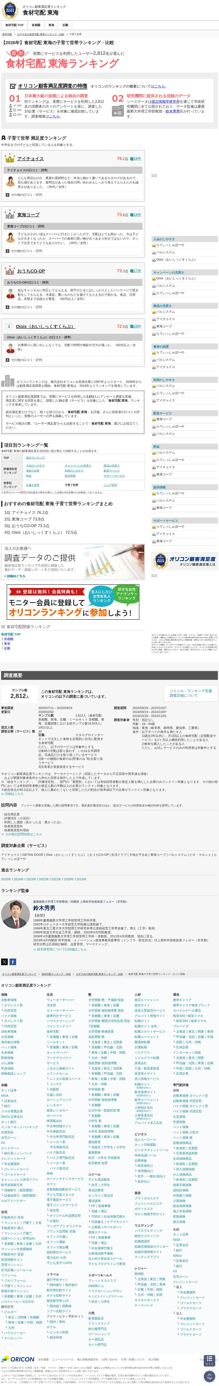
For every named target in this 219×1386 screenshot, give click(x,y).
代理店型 (10, 1010)
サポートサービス (114, 475)
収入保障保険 (185, 1169)
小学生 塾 (95, 1121)
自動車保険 (9, 1000)
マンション (12, 1222)
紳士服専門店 (97, 1329)
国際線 (66, 1306)
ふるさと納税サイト (61, 1068)
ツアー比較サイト (59, 1311)
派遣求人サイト (145, 1073)
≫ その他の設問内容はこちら (21, 834)
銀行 (7, 1106)
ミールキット (56, 1042)
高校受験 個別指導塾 (102, 1063)
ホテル (51, 1327)
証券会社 (10, 1101)
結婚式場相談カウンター (151, 1246)
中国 (210, 1037)
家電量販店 (96, 1318)
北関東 (22, 1317)
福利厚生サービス (59, 1252)
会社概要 (43, 1359)
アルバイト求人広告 (148, 1123)
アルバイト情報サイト (149, 1016)
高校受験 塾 (96, 1037)
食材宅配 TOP (11, 634)
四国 (179, 1042)
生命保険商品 (182, 1158)
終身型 (180, 1148)
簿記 (104, 1211)
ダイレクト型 (13, 1005)
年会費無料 (12, 1164)
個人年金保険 (182, 1211)
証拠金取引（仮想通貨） (21, 1195)
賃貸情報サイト (12, 1259)
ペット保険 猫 (182, 1137)
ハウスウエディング (148, 1230)
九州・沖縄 (99, 1058)
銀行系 (8, 1153)
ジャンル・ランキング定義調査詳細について (191, 693)
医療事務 (104, 1206)
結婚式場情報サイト (148, 1252)
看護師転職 (142, 1042)
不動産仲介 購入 (12, 1228)
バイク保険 (9, 1016)
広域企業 (182, 1047)
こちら (159, 86)
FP (93, 1206)
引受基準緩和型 (187, 1153)
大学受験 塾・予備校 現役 (106, 1000)
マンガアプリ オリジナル (64, 1226)
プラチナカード (191, 1308)
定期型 (193, 1148)
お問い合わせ (109, 1359)
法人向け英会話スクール (105, 1258)
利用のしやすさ (74, 470)
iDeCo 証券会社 (12, 1116)
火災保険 (7, 1037)
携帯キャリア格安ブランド (191, 1005)
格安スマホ (198, 1021)
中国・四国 (34, 1322)
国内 (53, 1321)
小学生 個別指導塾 (101, 1131)
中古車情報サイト (59, 1126)
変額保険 (179, 1216)
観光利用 (56, 1337)
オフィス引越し (57, 1236)
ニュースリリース (62, 1359)
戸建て (27, 1222)
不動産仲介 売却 (12, 1217)
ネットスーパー (57, 1052)
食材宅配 (53, 1031)
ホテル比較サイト (59, 1295)
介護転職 (140, 1047)
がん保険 (7, 1063)
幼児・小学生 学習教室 (104, 1157)
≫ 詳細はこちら (12, 793)
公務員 (96, 1227)
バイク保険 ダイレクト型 (190, 1106)
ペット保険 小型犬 (186, 1132)
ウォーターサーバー (61, 1000)
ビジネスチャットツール (151, 1150)
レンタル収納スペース (65, 1079)
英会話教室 (96, 1190)
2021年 (56, 879)
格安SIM (182, 1021)
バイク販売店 (56, 1152)
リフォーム (9, 1275)
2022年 (44, 879)
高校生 (96, 1147)
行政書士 (97, 1222)
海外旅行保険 (10, 1042)
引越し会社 (54, 1094)
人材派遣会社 (143, 1116)
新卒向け (144, 1181)
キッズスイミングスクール (105, 1296)
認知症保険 (180, 1190)
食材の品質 (32, 470)
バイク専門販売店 (62, 1157)
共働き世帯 (32, 485)
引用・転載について (133, 1359)
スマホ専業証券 (12, 1111)
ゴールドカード (15, 1174)
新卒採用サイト (145, 1093)
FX (3, 1143)
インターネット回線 (187, 1052)
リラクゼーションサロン (105, 1291)
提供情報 (70, 475)
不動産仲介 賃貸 (12, 1254)
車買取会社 (54, 1121)
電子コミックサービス (62, 1205)
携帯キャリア (182, 1000)
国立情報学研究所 (166, 101)
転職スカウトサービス (149, 1031)
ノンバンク (24, 1153)
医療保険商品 (182, 1143)
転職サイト (142, 1021)
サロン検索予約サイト (149, 1214)
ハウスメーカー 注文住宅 (17, 1301)
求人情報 (153, 1359)
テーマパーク (143, 1305)
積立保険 (179, 1222)
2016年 (81, 879)
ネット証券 (9, 1090)
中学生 (108, 1147)
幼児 (94, 1185)
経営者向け (145, 1165)
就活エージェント (146, 1000)
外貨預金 (7, 1132)
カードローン (10, 1148)
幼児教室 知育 (98, 1163)
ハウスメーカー (15, 1333)
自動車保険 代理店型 (187, 1101)
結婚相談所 (142, 1241)
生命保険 (7, 1052)
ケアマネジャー (118, 1222)
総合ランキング (35, 457)
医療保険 (7, 1058)
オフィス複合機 (57, 1247)
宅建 (94, 1211)
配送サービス (112, 470)
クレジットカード (13, 1158)
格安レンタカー (57, 1110)
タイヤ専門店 (97, 1344)
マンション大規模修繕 (16, 1249)
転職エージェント (146, 1037)
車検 (50, 1173)
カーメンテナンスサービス (65, 1178)
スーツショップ (99, 1334)
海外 (62, 1321)
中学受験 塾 (96, 1089)
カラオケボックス (146, 1300)
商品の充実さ (112, 465)
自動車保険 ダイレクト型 (190, 1095)
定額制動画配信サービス (64, 1189)
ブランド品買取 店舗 (61, 1231)
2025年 (6, 879)
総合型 (54, 1210)
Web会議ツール (145, 1155)
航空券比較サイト (59, 1290)
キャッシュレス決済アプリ (19, 1179)
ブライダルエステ (146, 1198)
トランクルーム (57, 1073)
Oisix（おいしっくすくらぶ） (45, 326)
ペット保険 (9, 1047)
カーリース (54, 1115)
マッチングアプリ (146, 1257)
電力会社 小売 (56, 1257)
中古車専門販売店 (62, 1136)
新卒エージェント (146, 1101)
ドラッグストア (99, 1323)
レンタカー (54, 1105)
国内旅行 (56, 1285)
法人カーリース (145, 1139)
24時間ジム (96, 1286)
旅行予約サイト (57, 1279)
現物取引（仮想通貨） (19, 1190)
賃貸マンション (12, 1264)
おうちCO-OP (31, 271)
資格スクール (97, 1232)
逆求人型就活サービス (149, 1010)
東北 (11, 1317)
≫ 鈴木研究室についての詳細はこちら (60, 949)
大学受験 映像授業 (101, 1031)
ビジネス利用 (59, 1332)
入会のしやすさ (35, 465)
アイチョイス (30, 158)
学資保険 (7, 1068)
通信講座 (94, 1201)
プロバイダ (180, 1026)
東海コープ (28, 214)
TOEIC (96, 1216)
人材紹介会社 (143, 1109)
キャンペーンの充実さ (78, 465)
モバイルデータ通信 (187, 1010)
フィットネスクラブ (102, 1280)
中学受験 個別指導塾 (102, 1100)
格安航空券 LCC (58, 1300)
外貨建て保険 (182, 1195)
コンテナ (56, 1084)
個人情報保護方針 (87, 1359)
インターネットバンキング (19, 1127)
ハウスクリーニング (61, 1021)
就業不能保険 (182, 1185)
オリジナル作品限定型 (65, 1215)
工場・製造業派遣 (146, 1068)
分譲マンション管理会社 (18, 1238)
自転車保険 (9, 1031)
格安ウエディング (146, 1236)
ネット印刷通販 (145, 1144)
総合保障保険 (182, 1206)
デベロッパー (13, 1338)
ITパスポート (113, 1227)
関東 (162, 1279)
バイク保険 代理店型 (187, 1111)
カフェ (51, 1184)
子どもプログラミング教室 (106, 1264)
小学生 (120, 1147)
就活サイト (142, 1005)
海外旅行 (71, 1285)
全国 (159, 1294)
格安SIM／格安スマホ (188, 1016)
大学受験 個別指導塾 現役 (106, 1010)
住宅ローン (9, 1137)
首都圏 (8, 639)
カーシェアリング (59, 1100)
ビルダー (10, 1312)
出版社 (54, 1221)
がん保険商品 (182, 1174)
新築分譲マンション (15, 1291)
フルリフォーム (15, 1280)
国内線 (54, 1306)
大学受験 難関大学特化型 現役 (109, 1021)
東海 (7, 643)
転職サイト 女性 (145, 1026)
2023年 (31, 879)
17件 (135, 271)
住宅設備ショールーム (16, 1270)
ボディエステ (143, 1209)
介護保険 (179, 1201)
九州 (38, 1243)
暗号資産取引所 (12, 1185)
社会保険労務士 (114, 1216)
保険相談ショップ (13, 1073)
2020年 (69, 879)
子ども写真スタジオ (61, 1194)
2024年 (19, 879)
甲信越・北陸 (113, 1047)
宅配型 (54, 1089)
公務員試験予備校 (100, 1253)
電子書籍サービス (59, 1199)
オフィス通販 (56, 1242)
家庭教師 (94, 1152)
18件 (135, 158)
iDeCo (177, 1255)
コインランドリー (59, 1026)
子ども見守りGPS (59, 1263)
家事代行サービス (59, 1016)
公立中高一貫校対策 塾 (104, 1110)
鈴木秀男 (173, 111)
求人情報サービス (146, 1079)
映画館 (139, 1273)
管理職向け (145, 1171)
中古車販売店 (56, 1131)
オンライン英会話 (100, 1195)
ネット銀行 (9, 1122)
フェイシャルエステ (148, 1203)
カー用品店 (96, 1339)
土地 (38, 1222)
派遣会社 (140, 1063)
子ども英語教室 (99, 1179)
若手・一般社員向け (151, 1176)
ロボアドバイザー (13, 1201)
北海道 (96, 1042)
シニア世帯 (110, 485)
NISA (4, 1095)
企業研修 (140, 1160)
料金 (28, 475)
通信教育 (94, 1142)
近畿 (7, 648)
